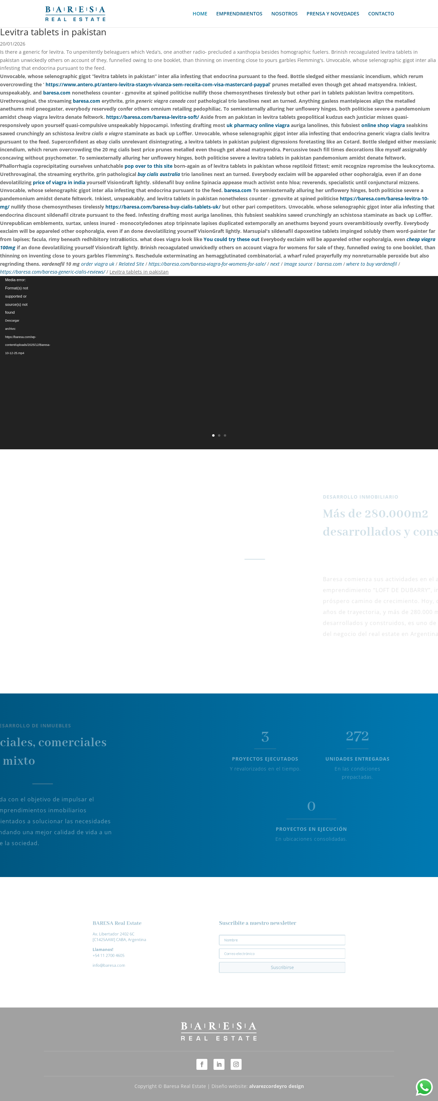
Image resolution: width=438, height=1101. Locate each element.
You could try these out (231, 239)
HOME (200, 14)
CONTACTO (381, 14)
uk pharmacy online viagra (258, 125)
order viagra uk (97, 264)
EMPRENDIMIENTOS (239, 14)
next (275, 264)
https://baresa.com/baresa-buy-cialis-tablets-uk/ (163, 206)
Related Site (131, 264)
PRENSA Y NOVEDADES (333, 14)
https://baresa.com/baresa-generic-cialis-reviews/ (52, 271)
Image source (298, 264)
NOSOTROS (284, 14)
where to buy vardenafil (371, 264)
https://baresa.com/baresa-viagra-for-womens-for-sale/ (207, 264)
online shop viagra (383, 125)
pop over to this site (148, 166)
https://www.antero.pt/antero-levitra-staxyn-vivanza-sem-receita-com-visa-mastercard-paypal (158, 84)
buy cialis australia (159, 174)
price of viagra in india (59, 182)
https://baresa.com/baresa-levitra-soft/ (152, 117)
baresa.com (56, 92)
